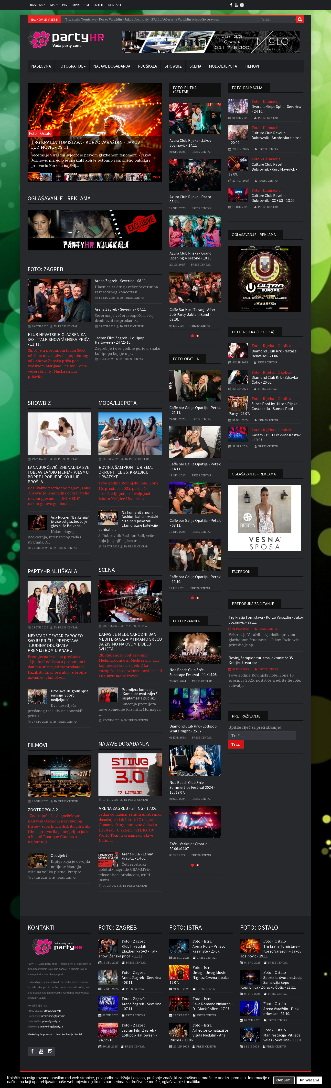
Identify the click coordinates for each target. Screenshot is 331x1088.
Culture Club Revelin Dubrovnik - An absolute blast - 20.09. (265, 137)
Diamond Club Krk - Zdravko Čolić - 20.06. (275, 380)
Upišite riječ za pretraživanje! (254, 727)
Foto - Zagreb (134, 941)
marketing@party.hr (51, 1026)
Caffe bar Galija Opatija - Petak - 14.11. (195, 466)
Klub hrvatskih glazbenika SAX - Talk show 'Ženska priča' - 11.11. (59, 339)
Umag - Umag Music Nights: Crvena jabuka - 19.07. (200, 977)
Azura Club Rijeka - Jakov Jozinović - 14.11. (190, 143)
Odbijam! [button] (283, 1080)
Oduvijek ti (59, 855)
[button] (192, 335)
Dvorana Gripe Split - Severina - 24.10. (276, 109)
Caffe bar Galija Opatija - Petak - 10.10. (195, 579)
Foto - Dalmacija (266, 101)
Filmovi (252, 66)
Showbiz (173, 66)
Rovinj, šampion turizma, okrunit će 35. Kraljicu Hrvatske (125, 472)
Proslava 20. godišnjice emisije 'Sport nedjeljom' (69, 695)
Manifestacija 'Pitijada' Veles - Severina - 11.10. (282, 1037)
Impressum (80, 5)
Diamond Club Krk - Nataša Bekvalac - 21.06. (274, 353)
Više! (156, 177)
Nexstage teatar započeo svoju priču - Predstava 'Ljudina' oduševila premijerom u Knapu (55, 643)
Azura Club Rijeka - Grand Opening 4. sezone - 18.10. (191, 255)
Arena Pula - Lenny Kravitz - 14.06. (137, 856)
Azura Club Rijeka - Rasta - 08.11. (191, 199)
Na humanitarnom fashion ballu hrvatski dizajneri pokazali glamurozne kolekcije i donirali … (129, 521)
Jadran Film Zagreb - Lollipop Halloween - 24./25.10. (119, 340)
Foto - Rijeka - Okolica (271, 345)
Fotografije (72, 66)
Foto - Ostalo (274, 941)
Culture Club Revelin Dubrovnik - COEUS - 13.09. (273, 198)
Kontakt (114, 5)
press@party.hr (52, 1010)
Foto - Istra (202, 941)
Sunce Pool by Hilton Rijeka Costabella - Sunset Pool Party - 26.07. (263, 408)
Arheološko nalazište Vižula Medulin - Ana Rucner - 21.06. (199, 1035)
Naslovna (37, 5)
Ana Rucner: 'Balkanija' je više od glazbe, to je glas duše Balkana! (70, 521)
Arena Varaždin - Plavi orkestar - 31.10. (281, 1011)
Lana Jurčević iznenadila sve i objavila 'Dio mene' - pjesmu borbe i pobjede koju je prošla (58, 474)
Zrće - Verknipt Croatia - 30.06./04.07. (190, 846)
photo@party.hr (51, 1021)
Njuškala (147, 66)
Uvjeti (98, 5)
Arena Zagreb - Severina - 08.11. (121, 280)
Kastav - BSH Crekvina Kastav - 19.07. (276, 437)
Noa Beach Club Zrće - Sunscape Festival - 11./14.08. (193, 672)
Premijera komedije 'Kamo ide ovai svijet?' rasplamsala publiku (140, 693)
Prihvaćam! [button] (309, 1080)
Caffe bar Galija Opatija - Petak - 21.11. (195, 410)
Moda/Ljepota (223, 66)
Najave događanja (111, 66)
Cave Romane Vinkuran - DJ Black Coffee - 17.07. (212, 1006)
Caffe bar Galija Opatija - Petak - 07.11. (195, 523)
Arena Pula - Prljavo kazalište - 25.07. (208, 949)
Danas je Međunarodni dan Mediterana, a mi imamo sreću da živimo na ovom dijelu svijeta (130, 641)
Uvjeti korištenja (64, 1034)
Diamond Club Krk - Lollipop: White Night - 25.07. (193, 728)
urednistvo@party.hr (52, 1016)
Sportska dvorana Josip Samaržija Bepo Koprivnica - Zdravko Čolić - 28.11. (271, 982)
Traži (300, 19)
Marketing (58, 5)
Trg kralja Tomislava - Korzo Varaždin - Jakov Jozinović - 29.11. (266, 620)
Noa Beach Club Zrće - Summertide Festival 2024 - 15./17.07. (192, 787)
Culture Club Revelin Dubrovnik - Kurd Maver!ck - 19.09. (263, 169)
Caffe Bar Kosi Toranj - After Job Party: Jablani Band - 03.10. (192, 314)
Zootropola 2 (43, 809)
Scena (195, 66)
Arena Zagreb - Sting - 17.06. (128, 808)
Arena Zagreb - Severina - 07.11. (121, 309)
